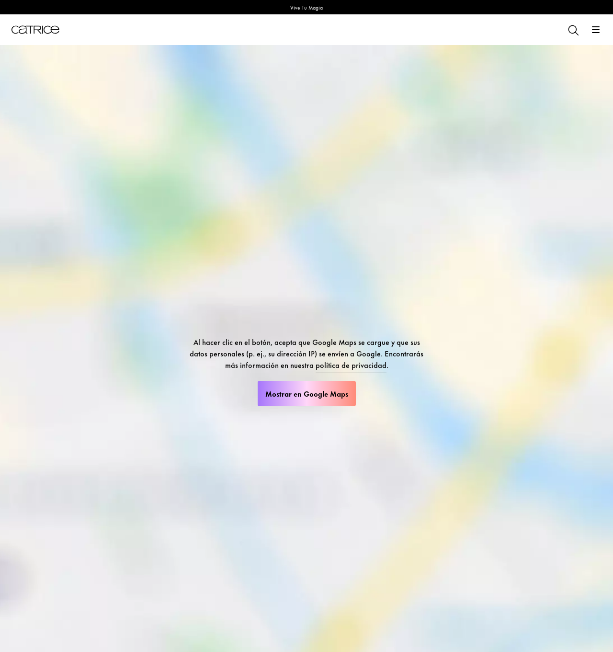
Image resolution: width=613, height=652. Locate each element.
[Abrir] (596, 29)
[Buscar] (572, 29)
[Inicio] (35, 29)
